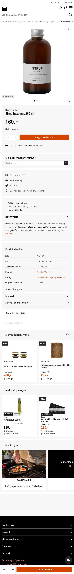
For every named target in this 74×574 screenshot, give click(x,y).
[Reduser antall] (7, 137)
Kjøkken (16, 22)
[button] (69, 100)
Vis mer (8, 233)
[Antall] (12, 137)
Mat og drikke (27, 22)
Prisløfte (13, 185)
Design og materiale (16, 302)
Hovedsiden (6, 22)
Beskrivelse (11, 216)
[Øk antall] (16, 137)
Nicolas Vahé (11, 110)
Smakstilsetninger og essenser (47, 22)
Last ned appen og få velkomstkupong (27, 190)
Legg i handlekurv (44, 137)
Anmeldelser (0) (15, 313)
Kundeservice (67, 2)
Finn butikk (55, 2)
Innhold (9, 296)
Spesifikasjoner (14, 289)
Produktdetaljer (14, 249)
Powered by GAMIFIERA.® (13, 323)
